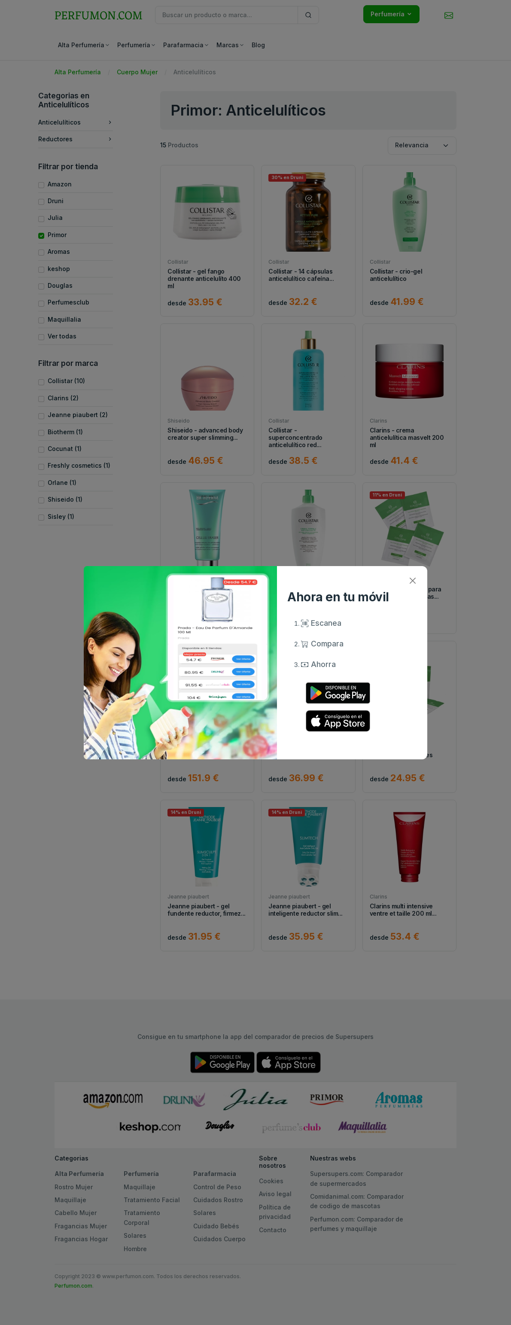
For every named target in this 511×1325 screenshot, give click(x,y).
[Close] (412, 580)
